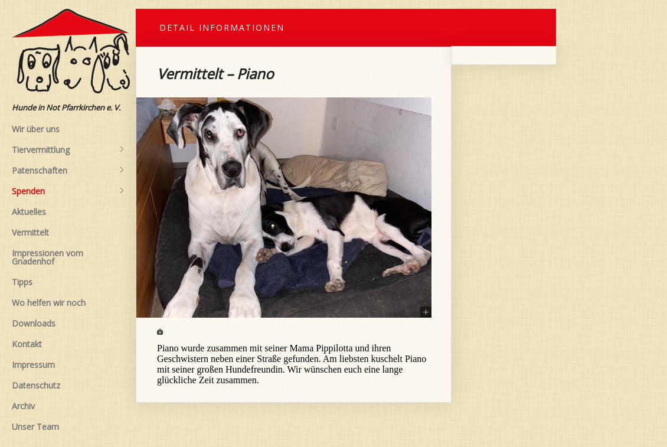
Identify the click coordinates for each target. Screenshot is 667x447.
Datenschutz (36, 385)
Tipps (22, 282)
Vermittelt (30, 232)
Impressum (33, 364)
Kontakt (27, 344)
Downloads (33, 323)
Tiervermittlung (68, 150)
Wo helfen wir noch (49, 302)
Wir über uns (36, 129)
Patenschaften (68, 171)
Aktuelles (29, 211)
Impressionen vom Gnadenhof (47, 257)
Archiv (23, 406)
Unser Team (35, 426)
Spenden (68, 191)
